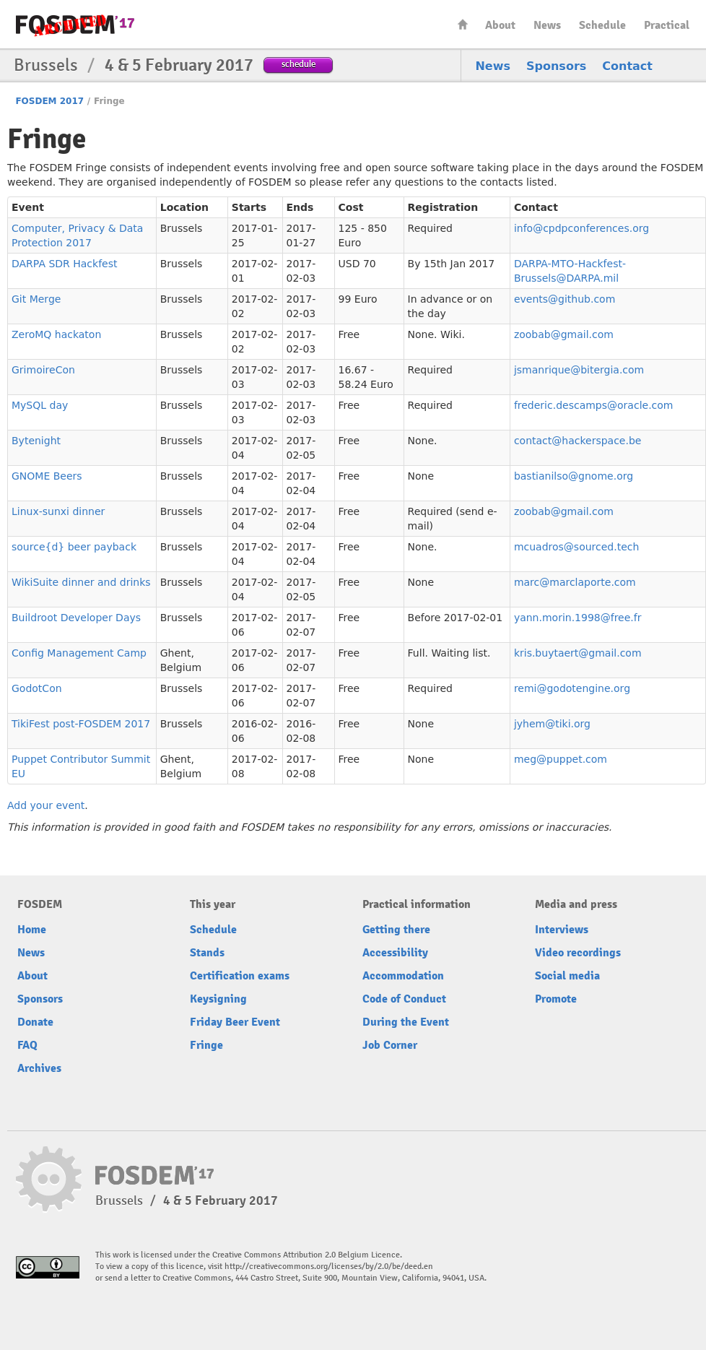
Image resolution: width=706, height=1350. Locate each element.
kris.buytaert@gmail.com (578, 653)
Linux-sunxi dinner (58, 511)
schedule (298, 64)
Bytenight (36, 440)
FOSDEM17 (75, 25)
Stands (207, 953)
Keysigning (218, 999)
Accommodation (403, 976)
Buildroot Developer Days (76, 617)
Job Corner (389, 1045)
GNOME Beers (47, 476)
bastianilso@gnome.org (573, 476)
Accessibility (395, 953)
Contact (627, 66)
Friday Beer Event (235, 1022)
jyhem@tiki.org (552, 724)
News (547, 25)
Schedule (602, 25)
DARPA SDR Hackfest (65, 263)
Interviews (561, 929)
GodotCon (37, 688)
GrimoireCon (43, 370)
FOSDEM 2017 (49, 101)
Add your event (45, 805)
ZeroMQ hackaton (56, 334)
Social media (567, 976)
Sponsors (556, 66)
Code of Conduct (404, 999)
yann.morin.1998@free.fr (578, 617)
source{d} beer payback (74, 547)
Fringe (206, 1045)
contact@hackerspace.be (578, 440)
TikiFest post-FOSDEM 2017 (81, 724)
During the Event (405, 1022)
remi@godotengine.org (572, 688)
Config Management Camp (79, 653)
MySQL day (40, 405)
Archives (39, 1068)
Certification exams (239, 976)
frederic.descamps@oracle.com (594, 405)
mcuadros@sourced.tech (576, 547)
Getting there (396, 929)
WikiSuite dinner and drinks (81, 582)
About (500, 25)
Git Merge (36, 299)
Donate (35, 1022)
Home (463, 24)
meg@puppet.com (560, 759)
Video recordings (578, 953)
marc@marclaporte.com (575, 582)
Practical (666, 25)
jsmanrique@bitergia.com (579, 370)
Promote (556, 999)
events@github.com (564, 299)
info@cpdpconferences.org (581, 228)
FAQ (27, 1045)
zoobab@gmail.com (564, 334)
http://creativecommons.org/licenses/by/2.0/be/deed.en (329, 1266)
